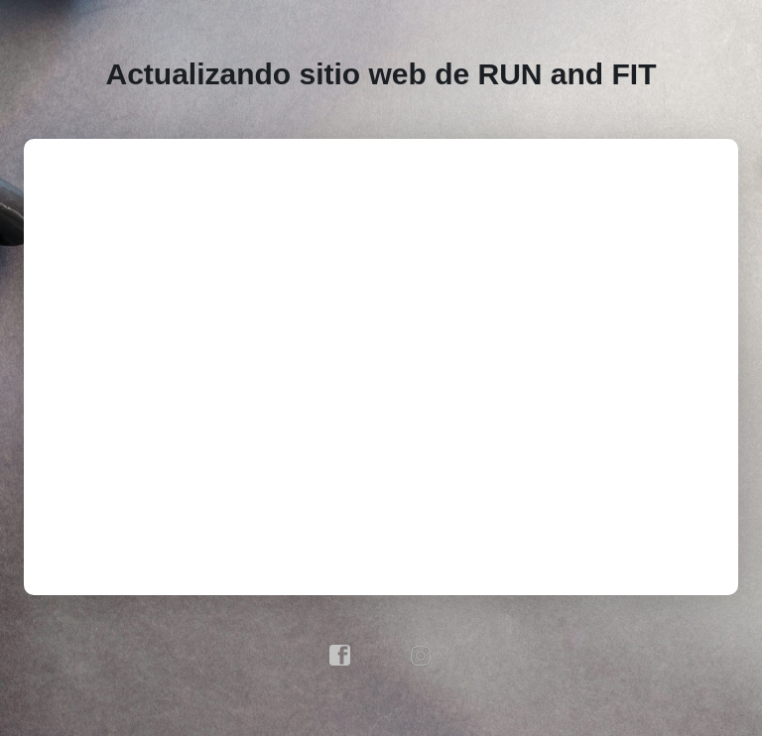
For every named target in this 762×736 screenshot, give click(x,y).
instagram (422, 656)
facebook (340, 656)
